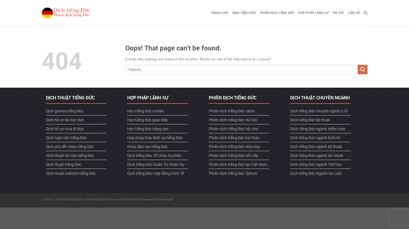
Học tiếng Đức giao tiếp (147, 119)
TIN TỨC (338, 13)
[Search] (365, 13)
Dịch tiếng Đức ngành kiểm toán (317, 128)
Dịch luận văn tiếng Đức (66, 137)
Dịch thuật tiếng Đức (63, 164)
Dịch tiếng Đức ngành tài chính (316, 155)
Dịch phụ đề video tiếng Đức (70, 146)
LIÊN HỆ (354, 13)
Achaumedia (135, 199)
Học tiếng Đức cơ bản (145, 111)
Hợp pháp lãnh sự (313, 13)
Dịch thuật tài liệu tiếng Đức (70, 155)
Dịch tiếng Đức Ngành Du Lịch (316, 173)
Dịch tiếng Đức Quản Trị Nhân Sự (155, 164)
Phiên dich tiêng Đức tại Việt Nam (238, 164)
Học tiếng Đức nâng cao (147, 128)
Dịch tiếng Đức (244, 13)
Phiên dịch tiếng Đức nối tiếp (233, 155)
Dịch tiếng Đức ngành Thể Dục (316, 164)
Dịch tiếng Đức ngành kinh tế (315, 137)
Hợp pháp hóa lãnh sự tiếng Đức (155, 137)
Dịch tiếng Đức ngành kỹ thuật (316, 146)
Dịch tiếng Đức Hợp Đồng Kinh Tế (155, 173)
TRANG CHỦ (220, 13)
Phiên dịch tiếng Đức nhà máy (234, 146)
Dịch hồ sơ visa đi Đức (65, 128)
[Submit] (363, 70)
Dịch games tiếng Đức (65, 111)
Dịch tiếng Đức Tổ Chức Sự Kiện (154, 155)
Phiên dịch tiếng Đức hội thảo (234, 137)
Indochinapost (166, 199)
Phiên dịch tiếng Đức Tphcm (233, 173)
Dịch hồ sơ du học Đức (65, 119)
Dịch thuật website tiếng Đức (71, 173)
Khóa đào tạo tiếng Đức (147, 146)
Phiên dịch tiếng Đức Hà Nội (233, 119)
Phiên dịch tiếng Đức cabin (232, 111)
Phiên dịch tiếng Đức (277, 13)
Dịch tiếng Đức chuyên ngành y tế (318, 111)
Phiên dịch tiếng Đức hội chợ (233, 128)
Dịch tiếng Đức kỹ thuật (310, 119)
